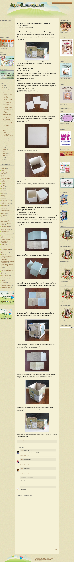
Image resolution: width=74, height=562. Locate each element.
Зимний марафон (5, 196)
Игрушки (3, 198)
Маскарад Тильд (5, 226)
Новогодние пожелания (6, 233)
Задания (3, 193)
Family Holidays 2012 (5, 287)
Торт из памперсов (5, 275)
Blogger (52, 558)
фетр (2, 280)
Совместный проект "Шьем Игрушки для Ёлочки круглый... (8, 101)
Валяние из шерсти (5, 176)
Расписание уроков (7, 128)
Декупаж (3, 186)
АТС (2, 167)
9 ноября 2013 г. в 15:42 (24, 455)
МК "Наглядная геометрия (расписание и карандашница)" (8, 121)
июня (4, 145)
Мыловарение (4, 231)
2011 (3, 159)
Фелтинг (3, 277)
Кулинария (3, 215)
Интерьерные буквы (5, 200)
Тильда (3, 273)
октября (5, 138)
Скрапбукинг (4, 259)
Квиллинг (3, 208)
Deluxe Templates (48, 559)
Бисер (2, 170)
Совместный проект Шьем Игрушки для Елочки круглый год (7, 266)
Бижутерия (3, 168)
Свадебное (3, 257)
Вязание (3, 183)
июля (4, 143)
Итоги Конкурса (4, 207)
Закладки (3, 195)
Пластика (3, 247)
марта (4, 151)
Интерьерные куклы (5, 203)
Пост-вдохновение (5, 251)
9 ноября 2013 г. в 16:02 (24, 464)
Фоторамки (3, 282)
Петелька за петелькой (6, 246)
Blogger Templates (38, 559)
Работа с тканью (5, 252)
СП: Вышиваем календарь (7, 270)
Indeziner (40, 560)
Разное (2, 254)
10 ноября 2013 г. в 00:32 (24, 482)
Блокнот (3, 175)
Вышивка (3, 181)
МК (2, 228)
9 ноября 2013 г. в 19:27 (24, 473)
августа (4, 141)
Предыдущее (54, 549)
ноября (4, 91)
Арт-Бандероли (43, 558)
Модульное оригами (5, 229)
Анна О (22, 450)
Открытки (3, 244)
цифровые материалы (6, 285)
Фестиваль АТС (4, 278)
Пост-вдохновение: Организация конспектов (7, 125)
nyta (23, 31)
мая (4, 147)
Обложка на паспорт (5, 239)
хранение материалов (6, 283)
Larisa (21, 468)
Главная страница (4, 16)
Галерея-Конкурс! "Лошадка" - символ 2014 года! (8, 116)
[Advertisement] (28, 538)
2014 (3, 85)
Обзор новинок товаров (6, 237)
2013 (3, 87)
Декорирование (4, 185)
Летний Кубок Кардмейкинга (7, 216)
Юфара (22, 459)
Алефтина (22, 486)
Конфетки (3, 213)
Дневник (3, 190)
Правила (12, 16)
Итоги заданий (4, 205)
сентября (5, 140)
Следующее (19, 549)
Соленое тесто (4, 268)
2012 (3, 157)
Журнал (3, 191)
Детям (2, 188)
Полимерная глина (5, 249)
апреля (4, 149)
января (4, 155)
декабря (5, 89)
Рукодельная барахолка (21, 16)
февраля (5, 153)
